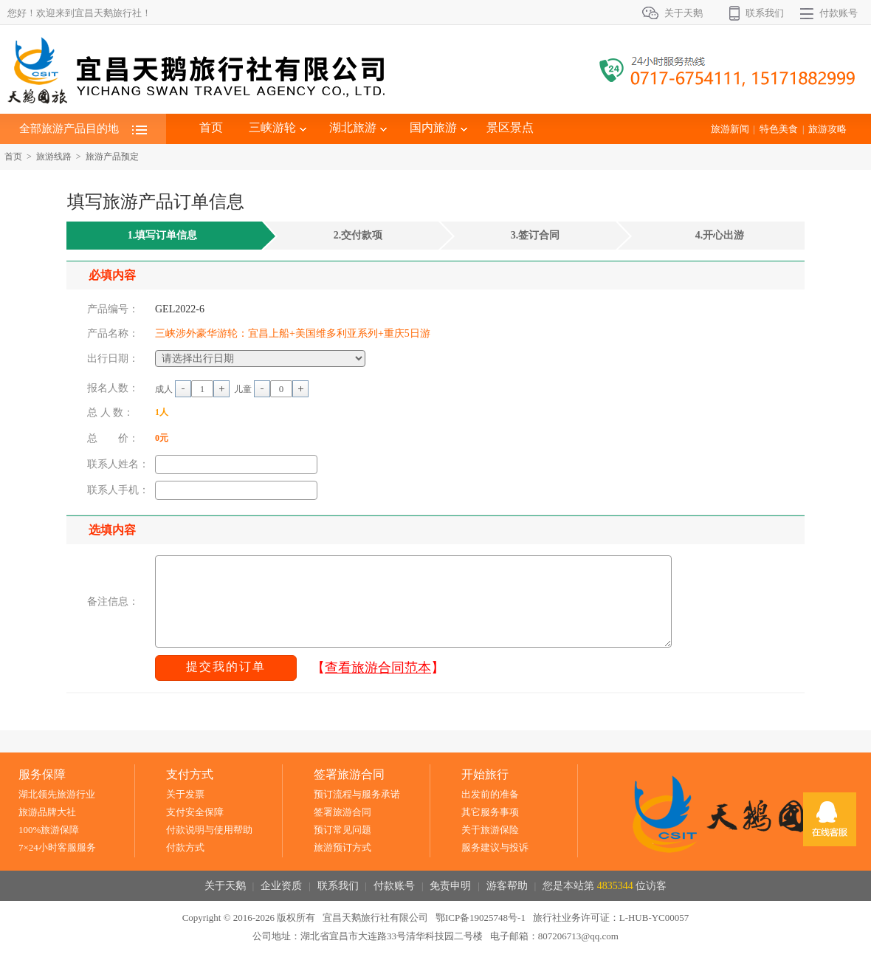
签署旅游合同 (342, 811)
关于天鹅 (683, 12)
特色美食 (779, 128)
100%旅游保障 (48, 829)
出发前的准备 (490, 794)
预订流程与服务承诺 (357, 794)
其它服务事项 (490, 811)
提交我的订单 (226, 666)
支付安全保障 (195, 811)
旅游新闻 (730, 128)
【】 (377, 667)
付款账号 (838, 12)
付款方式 (185, 847)
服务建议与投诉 (495, 847)
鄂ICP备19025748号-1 (481, 917)
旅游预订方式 (342, 847)
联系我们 (765, 12)
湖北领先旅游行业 (56, 794)
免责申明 (450, 885)
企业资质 (281, 885)
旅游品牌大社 (47, 811)
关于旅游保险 (490, 829)
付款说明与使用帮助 (209, 829)
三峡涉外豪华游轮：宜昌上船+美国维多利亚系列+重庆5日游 (292, 333)
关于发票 (185, 794)
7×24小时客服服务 (57, 847)
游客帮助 (507, 885)
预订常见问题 (342, 829)
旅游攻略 (827, 128)
